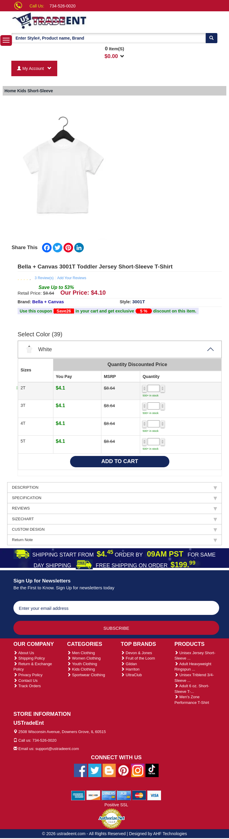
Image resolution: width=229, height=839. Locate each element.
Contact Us (25, 680)
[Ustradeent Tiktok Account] (152, 770)
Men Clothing (81, 653)
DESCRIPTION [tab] (114, 487)
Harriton (130, 669)
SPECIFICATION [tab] (114, 498)
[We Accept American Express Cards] (78, 795)
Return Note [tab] (114, 540)
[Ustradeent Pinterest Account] (123, 770)
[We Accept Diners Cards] (109, 795)
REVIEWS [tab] (114, 508)
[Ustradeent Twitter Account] (94, 770)
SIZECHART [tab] (114, 519)
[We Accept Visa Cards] (154, 795)
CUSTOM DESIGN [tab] (114, 529)
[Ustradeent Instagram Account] (137, 770)
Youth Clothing (82, 664)
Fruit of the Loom (138, 658)
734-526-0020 (62, 6)
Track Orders (27, 686)
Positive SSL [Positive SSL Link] (116, 804)
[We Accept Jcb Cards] (124, 795)
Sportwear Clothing (86, 675)
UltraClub (131, 675)
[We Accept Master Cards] (139, 795)
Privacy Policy (28, 675)
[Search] (211, 38)
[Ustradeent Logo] (70, 20)
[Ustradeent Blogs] (109, 770)
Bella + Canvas (48, 301)
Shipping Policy (29, 658)
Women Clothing (83, 658)
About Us (23, 653)
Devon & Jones (136, 653)
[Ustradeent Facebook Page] (80, 770)
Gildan (129, 664)
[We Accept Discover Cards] (93, 795)
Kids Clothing (81, 669)
